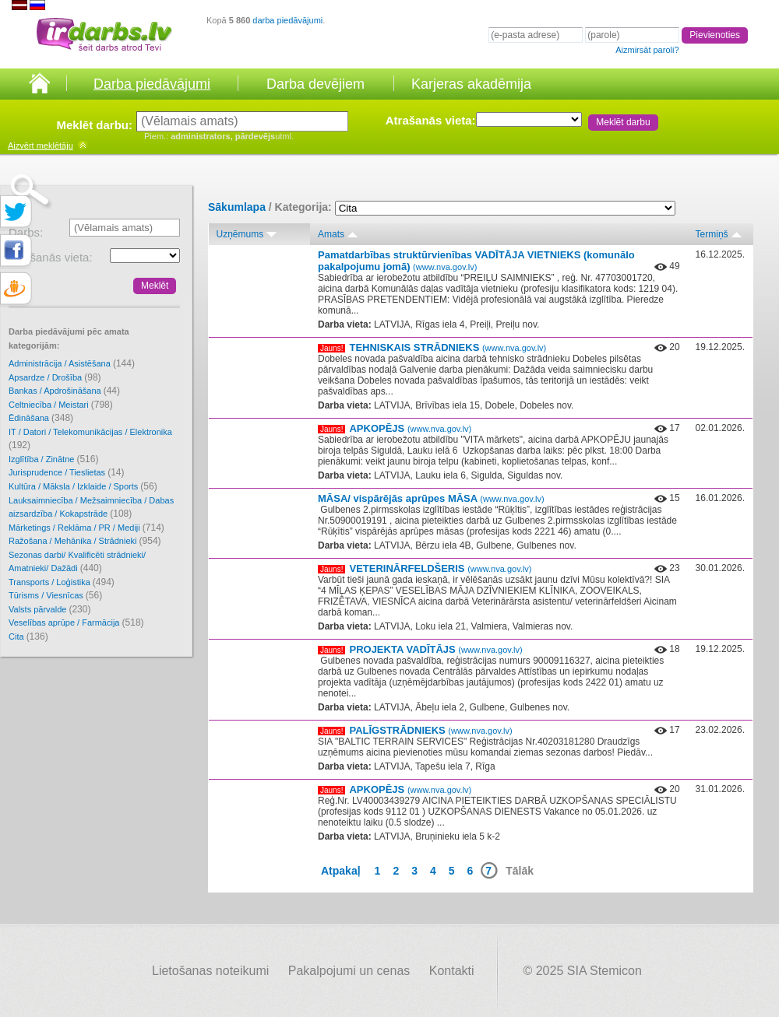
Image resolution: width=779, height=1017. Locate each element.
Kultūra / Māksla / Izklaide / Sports (83, 486)
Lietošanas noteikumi (210, 970)
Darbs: (26, 232)
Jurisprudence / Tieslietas (67, 472)
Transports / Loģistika (62, 582)
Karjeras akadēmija (471, 84)
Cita (28, 636)
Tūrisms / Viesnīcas (55, 595)
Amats (331, 234)
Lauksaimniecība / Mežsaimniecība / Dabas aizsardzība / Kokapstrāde (91, 508)
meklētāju (40, 145)
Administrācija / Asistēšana (72, 363)
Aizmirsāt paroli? (647, 49)
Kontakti (451, 970)
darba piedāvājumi (287, 20)
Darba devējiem (315, 84)
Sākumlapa (237, 207)
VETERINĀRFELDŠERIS (440, 568)
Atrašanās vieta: (431, 120)
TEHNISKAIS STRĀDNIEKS (447, 347)
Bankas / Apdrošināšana (64, 390)
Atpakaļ (341, 870)
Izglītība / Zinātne (53, 459)
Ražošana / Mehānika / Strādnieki (85, 540)
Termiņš (712, 234)
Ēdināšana (41, 417)
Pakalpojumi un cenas (349, 970)
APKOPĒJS (410, 428)
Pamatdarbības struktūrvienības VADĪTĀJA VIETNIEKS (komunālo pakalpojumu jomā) (476, 260)
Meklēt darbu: (94, 125)
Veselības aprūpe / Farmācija (76, 622)
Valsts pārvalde (49, 609)
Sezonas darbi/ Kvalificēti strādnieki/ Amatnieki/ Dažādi (77, 562)
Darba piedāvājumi (151, 84)
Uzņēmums (240, 234)
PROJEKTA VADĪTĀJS (435, 649)
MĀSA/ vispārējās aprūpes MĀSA (431, 498)
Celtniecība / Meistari (61, 404)
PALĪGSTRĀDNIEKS (430, 730)
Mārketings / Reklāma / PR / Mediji (86, 527)
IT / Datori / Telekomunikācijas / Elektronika (90, 439)
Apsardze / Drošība (55, 377)
